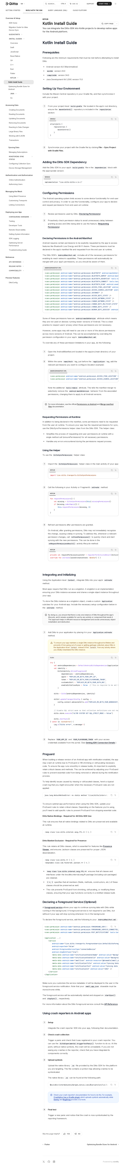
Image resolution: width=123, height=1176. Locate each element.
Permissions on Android (87, 404)
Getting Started (13, 11)
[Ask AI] (115, 119)
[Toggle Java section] (19, 93)
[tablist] (78, 119)
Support (90, 4)
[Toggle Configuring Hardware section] (19, 217)
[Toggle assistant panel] (74, 4)
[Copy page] (107, 24)
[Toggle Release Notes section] (19, 266)
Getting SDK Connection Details (100, 743)
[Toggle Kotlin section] (19, 78)
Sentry (56, 1100)
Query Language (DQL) (56, 11)
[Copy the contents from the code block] (111, 119)
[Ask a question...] (81, 1149)
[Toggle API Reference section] (19, 262)
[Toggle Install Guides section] (19, 39)
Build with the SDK (32, 11)
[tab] (52, 118)
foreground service (54, 907)
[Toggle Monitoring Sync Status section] (19, 157)
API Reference (111, 1004)
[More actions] (117, 24)
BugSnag (67, 1100)
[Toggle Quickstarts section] (19, 34)
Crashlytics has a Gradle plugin (67, 1097)
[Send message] (116, 1150)
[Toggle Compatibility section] (19, 270)
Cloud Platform (78, 11)
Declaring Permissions (89, 214)
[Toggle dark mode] (115, 4)
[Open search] (55, 4)
